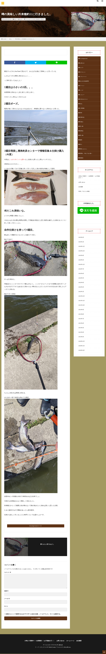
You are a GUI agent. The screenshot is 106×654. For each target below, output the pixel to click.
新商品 (82, 135)
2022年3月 (81, 298)
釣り (22, 19)
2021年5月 (81, 341)
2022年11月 (81, 274)
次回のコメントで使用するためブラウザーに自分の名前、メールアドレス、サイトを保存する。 (33, 614)
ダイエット (83, 73)
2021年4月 (81, 346)
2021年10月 (81, 317)
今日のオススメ (84, 102)
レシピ (82, 92)
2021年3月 (81, 350)
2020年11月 (81, 360)
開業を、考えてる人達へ (87, 159)
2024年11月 (81, 255)
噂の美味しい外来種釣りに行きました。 (25, 39)
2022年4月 (81, 293)
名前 (6, 591)
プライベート (84, 78)
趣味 (19, 19)
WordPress (68, 647)
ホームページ (72, 641)
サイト (6, 606)
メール (7, 598)
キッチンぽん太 (58, 645)
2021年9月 (81, 322)
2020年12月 (81, 355)
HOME (4, 39)
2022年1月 (81, 303)
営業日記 (82, 121)
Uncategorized (84, 58)
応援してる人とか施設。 (85, 199)
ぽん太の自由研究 (85, 82)
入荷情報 (82, 111)
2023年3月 (81, 269)
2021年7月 (81, 331)
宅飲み (82, 126)
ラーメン (82, 87)
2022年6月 (81, 283)
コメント (7, 572)
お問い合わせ (82, 189)
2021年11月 (81, 312)
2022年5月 (81, 288)
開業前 (82, 164)
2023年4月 (81, 264)
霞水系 (38, 19)
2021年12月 (81, 307)
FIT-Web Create (50, 647)
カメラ (82, 68)
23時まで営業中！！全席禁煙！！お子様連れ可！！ (88, 183)
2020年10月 (81, 365)
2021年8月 (81, 327)
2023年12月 (81, 259)
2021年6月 (81, 336)
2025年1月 (81, 250)
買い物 (82, 140)
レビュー (82, 97)
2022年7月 (81, 279)
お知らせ (82, 63)
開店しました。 (84, 154)
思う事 (82, 130)
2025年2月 (81, 245)
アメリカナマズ (29, 19)
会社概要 (81, 194)
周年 (81, 116)
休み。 (15, 19)
